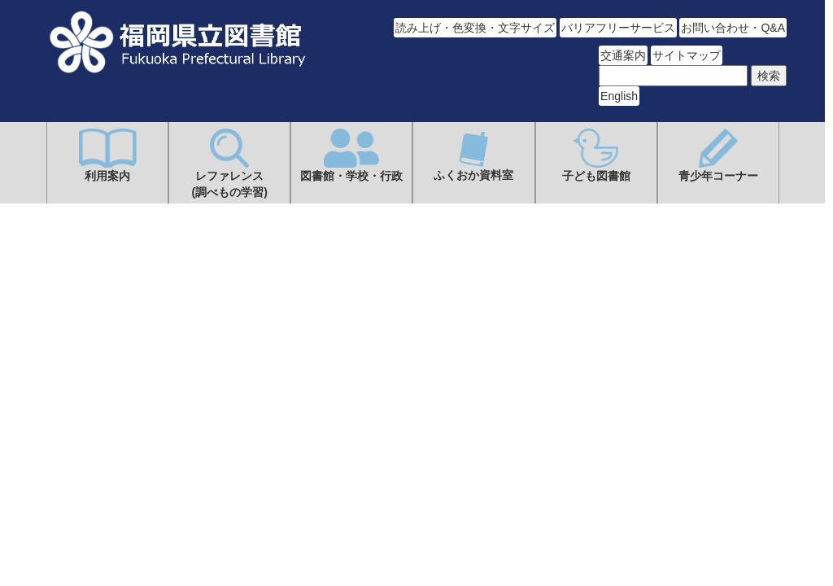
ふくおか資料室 (473, 155)
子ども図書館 (596, 155)
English (619, 96)
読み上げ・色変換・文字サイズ (475, 27)
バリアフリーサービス (618, 27)
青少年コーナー (718, 155)
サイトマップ (686, 55)
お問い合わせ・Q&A (733, 27)
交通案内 (623, 55)
